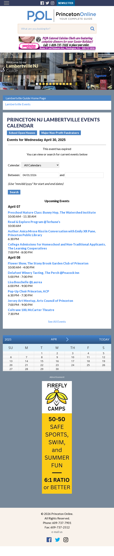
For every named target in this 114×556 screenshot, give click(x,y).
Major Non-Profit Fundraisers (60, 132)
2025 (8, 339)
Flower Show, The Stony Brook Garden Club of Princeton (48, 263)
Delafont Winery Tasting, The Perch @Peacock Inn (43, 272)
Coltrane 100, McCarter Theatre (31, 310)
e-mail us (57, 531)
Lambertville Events (18, 104)
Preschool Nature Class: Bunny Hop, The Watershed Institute (52, 212)
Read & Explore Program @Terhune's (34, 222)
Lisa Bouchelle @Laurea (25, 282)
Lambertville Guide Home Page (26, 98)
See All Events (57, 321)
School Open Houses (22, 132)
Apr (54, 339)
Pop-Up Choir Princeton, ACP (28, 291)
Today (104, 339)
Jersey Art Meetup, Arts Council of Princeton (40, 300)
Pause (76, 84)
